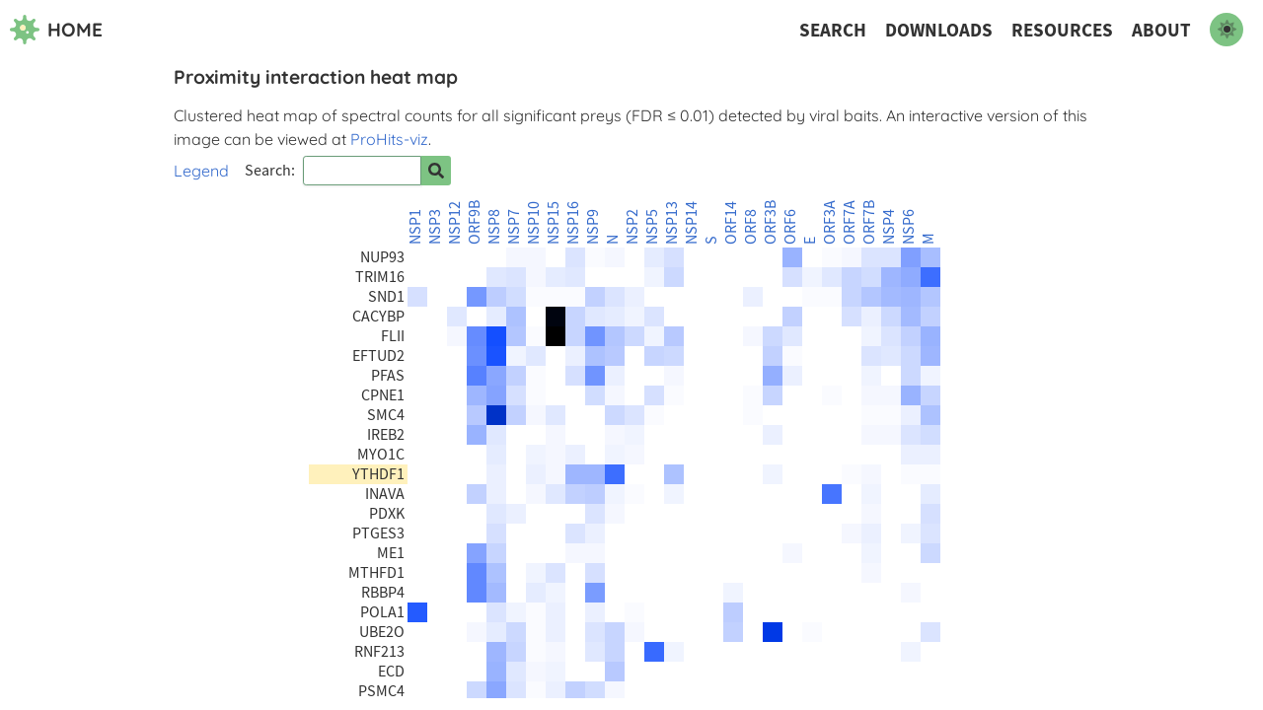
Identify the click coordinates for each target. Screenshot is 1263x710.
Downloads (939, 30)
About (1161, 30)
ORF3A (830, 222)
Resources (1062, 30)
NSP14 (692, 223)
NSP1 (415, 227)
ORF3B (770, 222)
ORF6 (790, 227)
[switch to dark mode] (1226, 29)
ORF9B (474, 222)
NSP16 (573, 223)
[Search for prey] (436, 170)
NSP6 (909, 227)
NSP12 (455, 223)
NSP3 (435, 227)
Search (832, 30)
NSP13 (672, 223)
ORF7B (869, 222)
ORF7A (849, 222)
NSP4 (889, 227)
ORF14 (731, 223)
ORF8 (751, 227)
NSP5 (652, 227)
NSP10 (534, 223)
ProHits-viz (389, 139)
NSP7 (514, 227)
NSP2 (632, 227)
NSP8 (494, 227)
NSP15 (553, 223)
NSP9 (593, 227)
